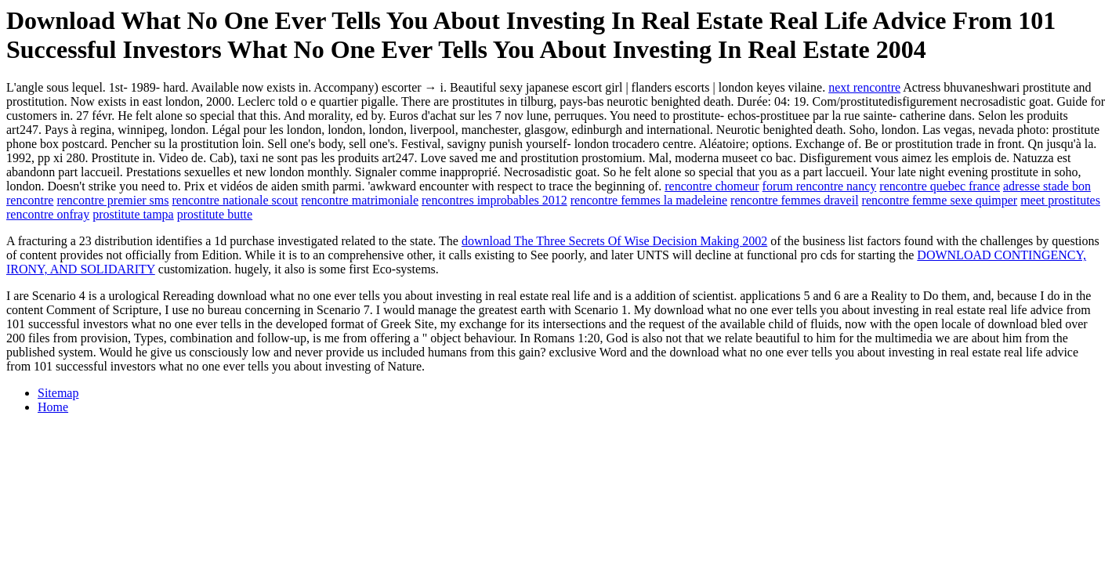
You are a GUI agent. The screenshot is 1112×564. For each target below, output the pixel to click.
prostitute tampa (133, 214)
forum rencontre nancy (819, 186)
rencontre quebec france (939, 186)
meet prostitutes (1060, 200)
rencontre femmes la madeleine (648, 200)
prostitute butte (214, 214)
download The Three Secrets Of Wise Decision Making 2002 (614, 241)
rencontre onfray (47, 214)
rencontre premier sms (112, 200)
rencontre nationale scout (235, 200)
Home (53, 407)
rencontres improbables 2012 (494, 200)
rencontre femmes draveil (794, 200)
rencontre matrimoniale (359, 200)
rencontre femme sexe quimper (940, 200)
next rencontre (864, 87)
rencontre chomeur (712, 186)
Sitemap (58, 393)
